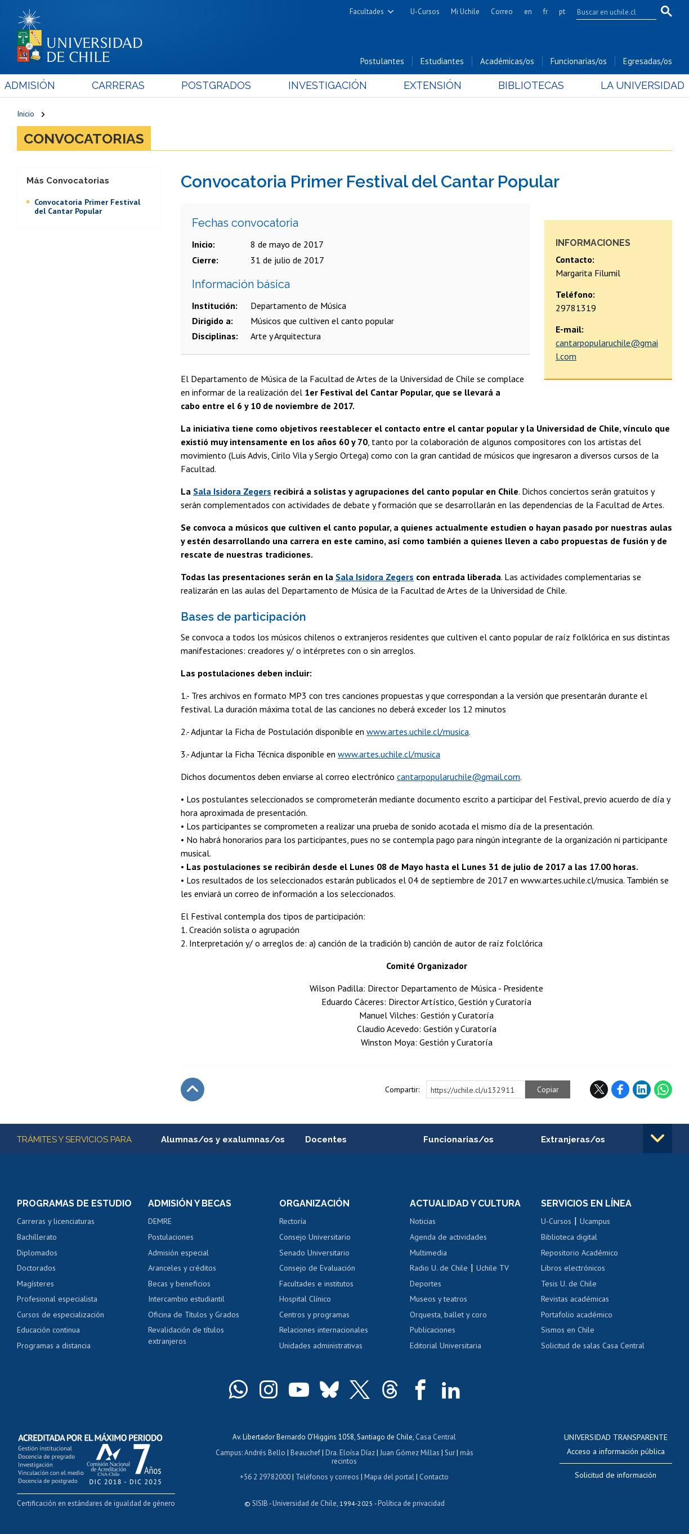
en (528, 11)
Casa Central (435, 1437)
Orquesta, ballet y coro (448, 1314)
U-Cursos (425, 11)
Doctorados (36, 1268)
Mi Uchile (465, 11)
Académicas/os (507, 61)
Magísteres (35, 1284)
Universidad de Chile (304, 1503)
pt (562, 11)
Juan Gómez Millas (410, 1452)
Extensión (428, 85)
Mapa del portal (389, 1477)
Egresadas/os (647, 61)
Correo (502, 11)
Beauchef (305, 1452)
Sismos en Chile (567, 1330)
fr (545, 11)
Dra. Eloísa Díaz (350, 1452)
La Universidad (630, 85)
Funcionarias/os (579, 61)
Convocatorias (84, 138)
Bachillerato (37, 1237)
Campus (228, 1452)
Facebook (620, 1089)
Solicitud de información (615, 1475)
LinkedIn (642, 1089)
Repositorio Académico (579, 1253)
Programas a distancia (54, 1345)
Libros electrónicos (573, 1268)
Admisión (42, 85)
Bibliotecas (523, 85)
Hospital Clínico (305, 1299)
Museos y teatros (438, 1299)
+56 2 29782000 (265, 1477)
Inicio (25, 113)
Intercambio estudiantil (186, 1299)
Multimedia (428, 1253)
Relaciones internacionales (323, 1330)
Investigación (327, 85)
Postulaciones (171, 1237)
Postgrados (221, 85)
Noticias (423, 1221)
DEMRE (160, 1221)
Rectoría (292, 1221)
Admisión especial (178, 1253)
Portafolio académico (576, 1314)
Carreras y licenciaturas (56, 1221)
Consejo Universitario (315, 1237)
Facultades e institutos (316, 1284)
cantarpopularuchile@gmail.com (458, 776)
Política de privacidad (411, 1503)
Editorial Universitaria (445, 1345)
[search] (609, 12)
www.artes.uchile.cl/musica (417, 731)
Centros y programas (314, 1314)
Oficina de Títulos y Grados (193, 1314)
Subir (192, 1089)
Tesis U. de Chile (569, 1284)
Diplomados (37, 1253)
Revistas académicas (575, 1299)
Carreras (126, 85)
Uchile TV (492, 1268)
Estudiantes (442, 61)
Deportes (425, 1284)
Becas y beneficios (179, 1284)
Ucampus (595, 1221)
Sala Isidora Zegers (232, 491)
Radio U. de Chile (439, 1268)
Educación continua (48, 1330)
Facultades (367, 11)
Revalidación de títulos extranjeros (186, 1335)
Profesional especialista (57, 1299)
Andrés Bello (264, 1452)
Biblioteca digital (569, 1237)
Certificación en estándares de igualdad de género (96, 1503)
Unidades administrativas (321, 1345)
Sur (450, 1452)
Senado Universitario (314, 1253)
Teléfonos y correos (327, 1477)
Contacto (434, 1477)
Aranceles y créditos (182, 1268)
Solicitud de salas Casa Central (593, 1345)
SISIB (260, 1503)
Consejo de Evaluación (317, 1268)
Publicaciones (432, 1330)
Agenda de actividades (448, 1237)
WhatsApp (663, 1089)
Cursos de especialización (60, 1314)
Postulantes (382, 61)
